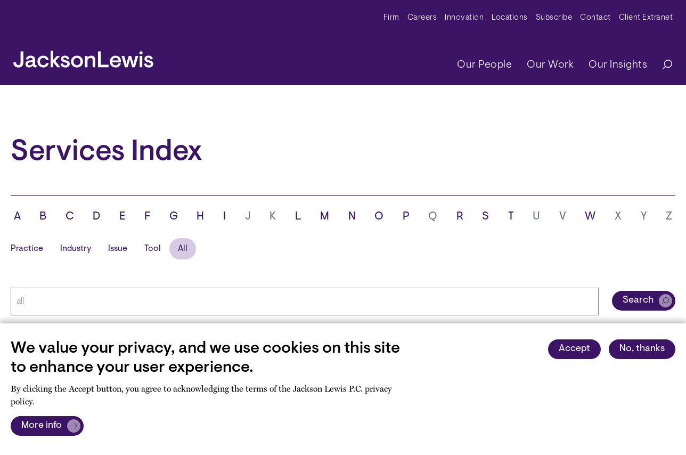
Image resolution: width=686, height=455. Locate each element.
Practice (27, 249)
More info (41, 425)
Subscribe (554, 18)
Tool (152, 249)
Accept (574, 349)
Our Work (550, 65)
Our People (484, 65)
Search (638, 300)
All (182, 249)
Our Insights (618, 65)
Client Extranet (646, 18)
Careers (422, 18)
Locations (510, 18)
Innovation (464, 18)
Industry (75, 249)
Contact (595, 18)
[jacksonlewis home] (83, 56)
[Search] (662, 65)
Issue (117, 249)
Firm (391, 18)
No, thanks (642, 349)
